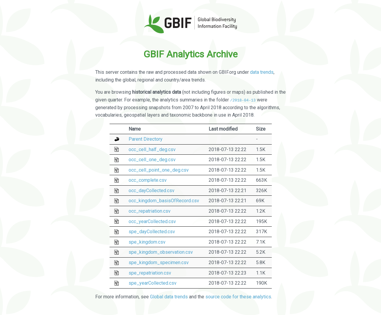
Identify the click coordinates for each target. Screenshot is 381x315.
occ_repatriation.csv (150, 211)
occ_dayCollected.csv (151, 190)
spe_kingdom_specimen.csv (159, 262)
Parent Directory (146, 139)
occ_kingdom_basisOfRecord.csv (164, 200)
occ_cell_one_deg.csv (152, 159)
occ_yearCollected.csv (152, 221)
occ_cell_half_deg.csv (152, 149)
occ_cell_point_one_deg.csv (159, 170)
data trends (262, 72)
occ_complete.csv (148, 180)
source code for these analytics (238, 297)
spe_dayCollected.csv (152, 231)
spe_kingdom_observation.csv (161, 252)
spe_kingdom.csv (147, 242)
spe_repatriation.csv (150, 272)
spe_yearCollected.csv (153, 283)
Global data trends (169, 297)
